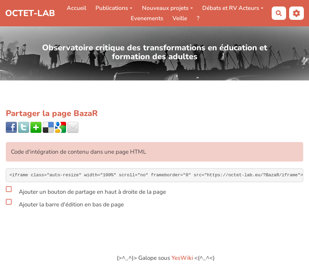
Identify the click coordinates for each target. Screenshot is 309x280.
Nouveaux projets (167, 8)
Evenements (147, 18)
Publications (113, 8)
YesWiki (182, 258)
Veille (179, 18)
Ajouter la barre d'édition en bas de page (65, 203)
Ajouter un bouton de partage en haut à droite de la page (86, 191)
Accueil (76, 8)
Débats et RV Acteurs (232, 8)
